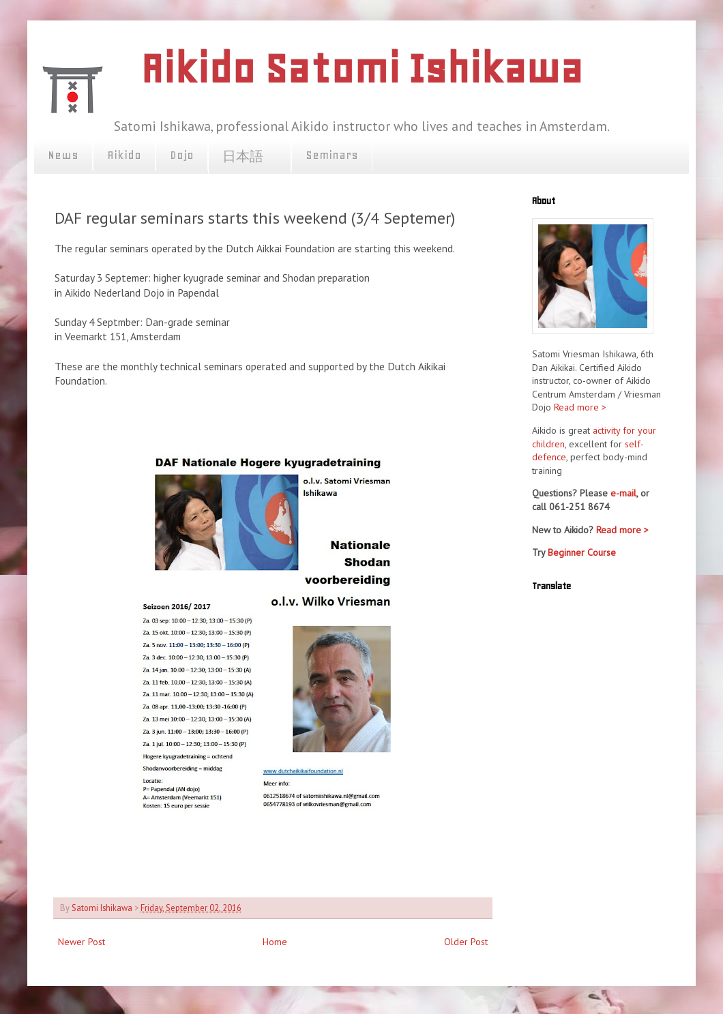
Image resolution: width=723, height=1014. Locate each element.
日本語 (249, 157)
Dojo (182, 155)
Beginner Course (582, 552)
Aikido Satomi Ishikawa (361, 68)
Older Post (466, 942)
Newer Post (81, 942)
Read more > (580, 407)
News (63, 155)
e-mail (623, 493)
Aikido (124, 155)
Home (275, 942)
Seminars (332, 155)
